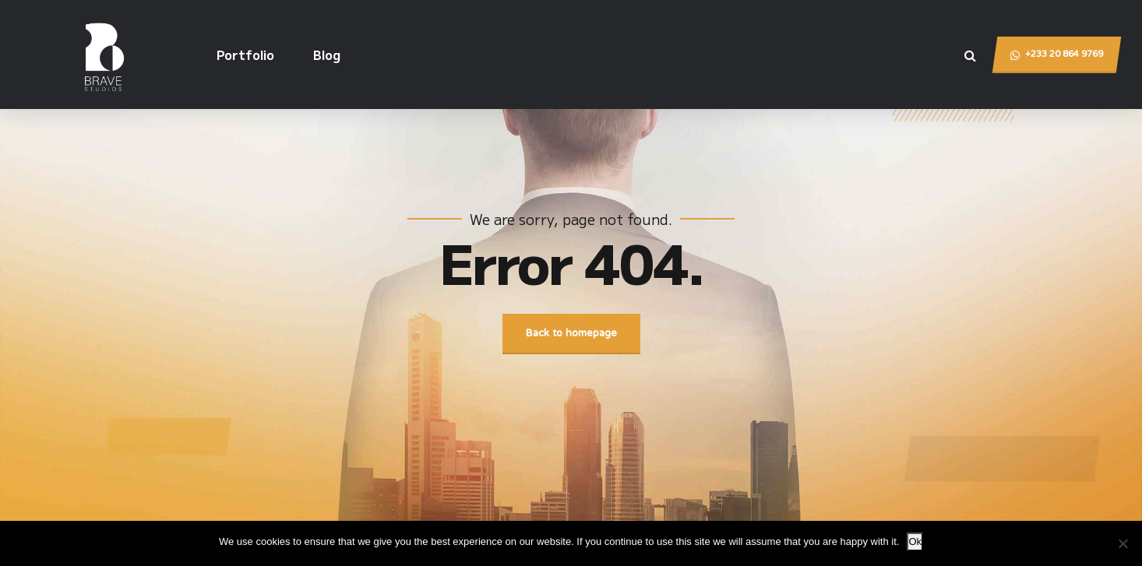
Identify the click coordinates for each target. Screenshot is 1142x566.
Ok (915, 541)
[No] (1122, 543)
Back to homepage (571, 334)
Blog (326, 54)
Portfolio (245, 54)
